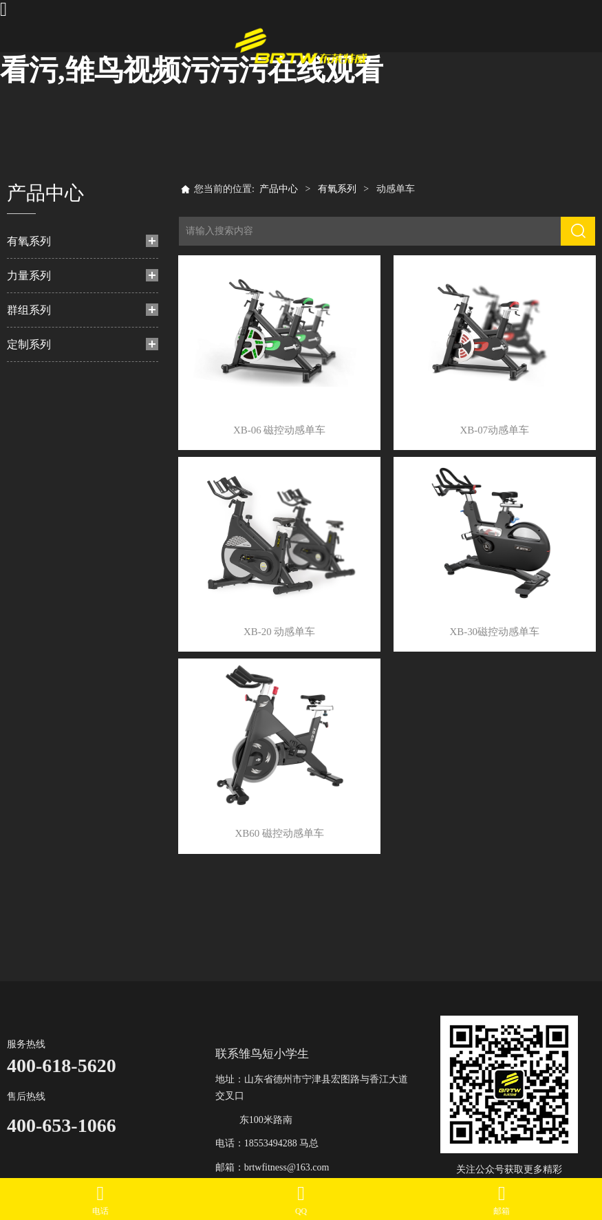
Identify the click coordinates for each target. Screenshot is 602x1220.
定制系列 (29, 344)
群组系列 (29, 310)
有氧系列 (29, 241)
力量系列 (29, 275)
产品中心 (278, 189)
